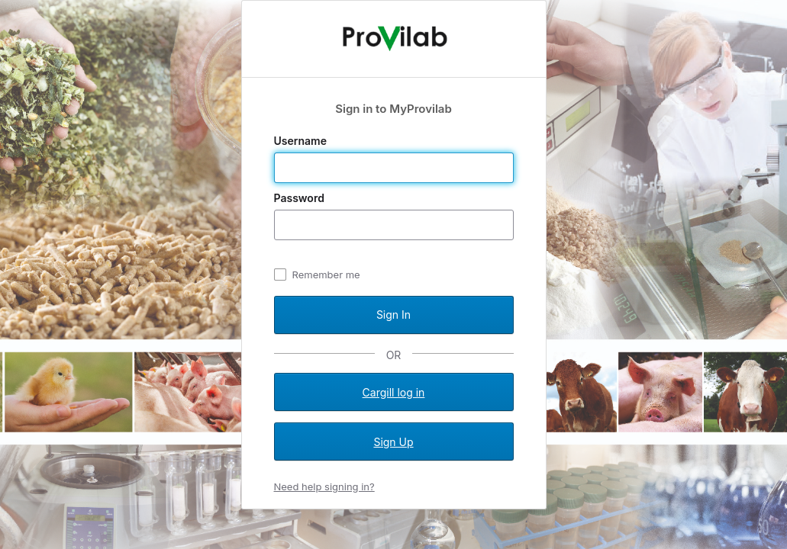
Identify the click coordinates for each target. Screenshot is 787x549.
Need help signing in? (324, 486)
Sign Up (393, 441)
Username (302, 141)
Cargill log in (394, 392)
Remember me (326, 274)
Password (300, 198)
